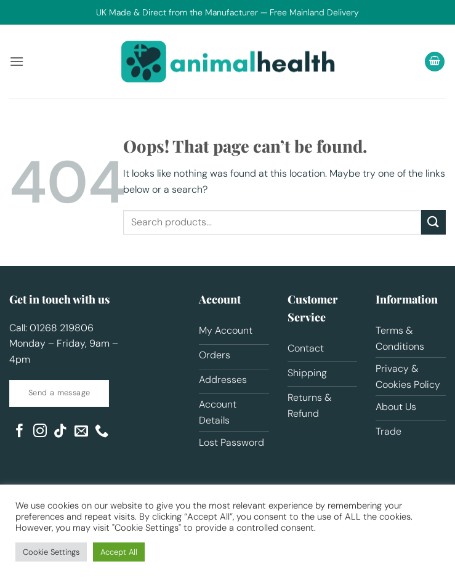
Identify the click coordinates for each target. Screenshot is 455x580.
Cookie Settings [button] (51, 552)
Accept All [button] (118, 552)
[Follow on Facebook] (19, 432)
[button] (16, 61)
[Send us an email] (81, 432)
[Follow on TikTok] (60, 432)
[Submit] (433, 222)
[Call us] (101, 432)
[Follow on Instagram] (40, 432)
